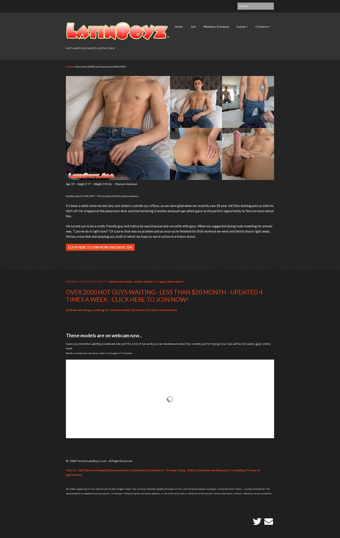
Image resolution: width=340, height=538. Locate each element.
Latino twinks (143, 281)
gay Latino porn (171, 281)
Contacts (261, 26)
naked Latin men (120, 281)
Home (179, 26)
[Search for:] (255, 6)
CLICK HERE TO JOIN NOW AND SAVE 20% (100, 247)
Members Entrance (216, 26)
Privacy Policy (175, 470)
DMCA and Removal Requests (208, 470)
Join (193, 26)
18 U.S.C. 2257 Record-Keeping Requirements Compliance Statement (115, 470)
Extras (241, 26)
